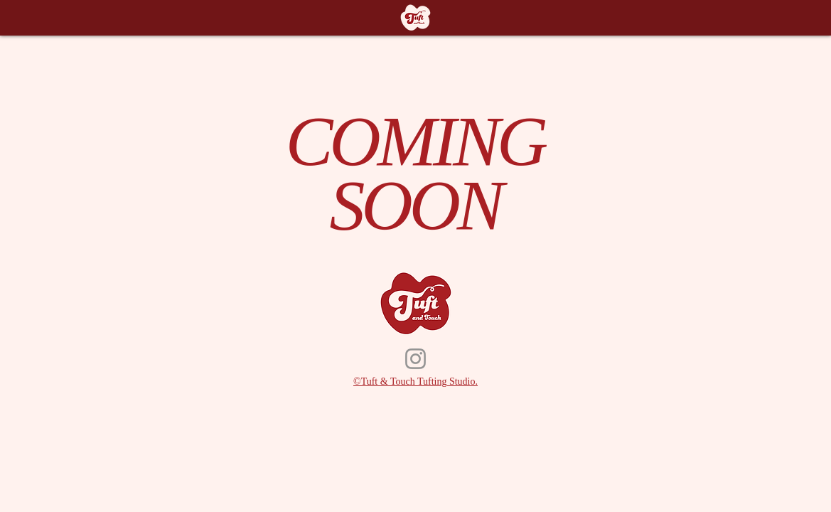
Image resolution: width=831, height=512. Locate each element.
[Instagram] (415, 359)
